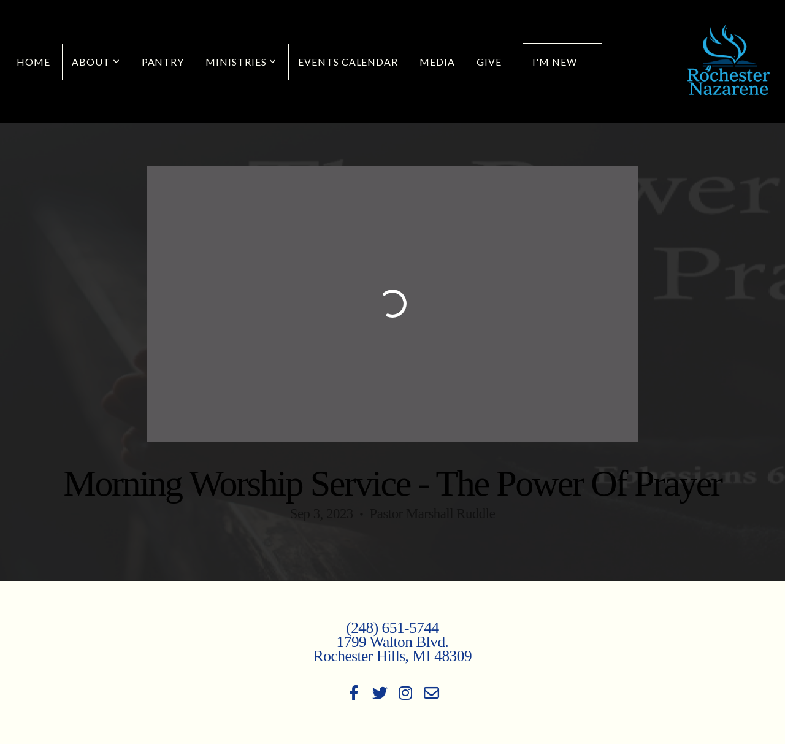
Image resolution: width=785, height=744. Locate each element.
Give (489, 61)
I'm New (554, 61)
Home (33, 61)
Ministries (241, 61)
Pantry (163, 61)
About (96, 61)
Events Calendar (348, 61)
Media (437, 61)
